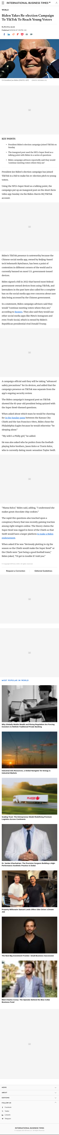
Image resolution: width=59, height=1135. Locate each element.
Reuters (19, 311)
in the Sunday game (15, 417)
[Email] (27, 34)
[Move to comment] (31, 34)
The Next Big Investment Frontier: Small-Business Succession (28, 956)
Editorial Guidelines (43, 571)
